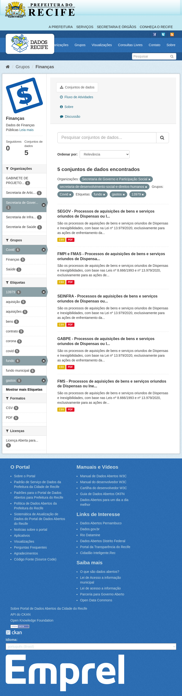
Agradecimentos (26, 553)
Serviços (84, 27)
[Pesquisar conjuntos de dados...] (106, 137)
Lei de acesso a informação (100, 588)
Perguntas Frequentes (30, 547)
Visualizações (102, 45)
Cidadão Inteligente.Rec (97, 553)
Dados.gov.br (90, 529)
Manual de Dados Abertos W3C (103, 476)
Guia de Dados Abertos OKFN (102, 494)
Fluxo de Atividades (76, 97)
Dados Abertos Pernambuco (101, 523)
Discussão (70, 116)
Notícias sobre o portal (30, 529)
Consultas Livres (130, 45)
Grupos (80, 45)
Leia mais (26, 130)
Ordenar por (67, 154)
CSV (61, 239)
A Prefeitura (61, 27)
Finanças (45, 66)
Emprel (65, 673)
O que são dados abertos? (99, 572)
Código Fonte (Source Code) (35, 559)
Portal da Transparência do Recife (105, 547)
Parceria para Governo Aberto (102, 594)
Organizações (58, 45)
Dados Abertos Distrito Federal (102, 541)
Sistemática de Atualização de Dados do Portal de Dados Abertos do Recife (39, 519)
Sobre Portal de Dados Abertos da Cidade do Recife (48, 608)
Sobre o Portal (24, 476)
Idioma (11, 640)
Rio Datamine (90, 535)
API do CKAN (20, 614)
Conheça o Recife (156, 27)
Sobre (171, 45)
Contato (154, 45)
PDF (70, 239)
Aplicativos (22, 535)
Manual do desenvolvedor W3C (103, 482)
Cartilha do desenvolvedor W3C (103, 488)
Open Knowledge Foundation (31, 620)
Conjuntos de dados (77, 87)
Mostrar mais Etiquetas (24, 389)
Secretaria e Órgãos (116, 27)
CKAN (14, 632)
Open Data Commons (96, 600)
